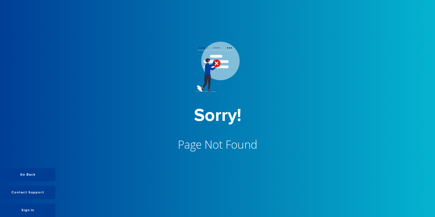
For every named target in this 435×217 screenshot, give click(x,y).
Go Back (28, 174)
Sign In (27, 210)
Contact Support (27, 192)
